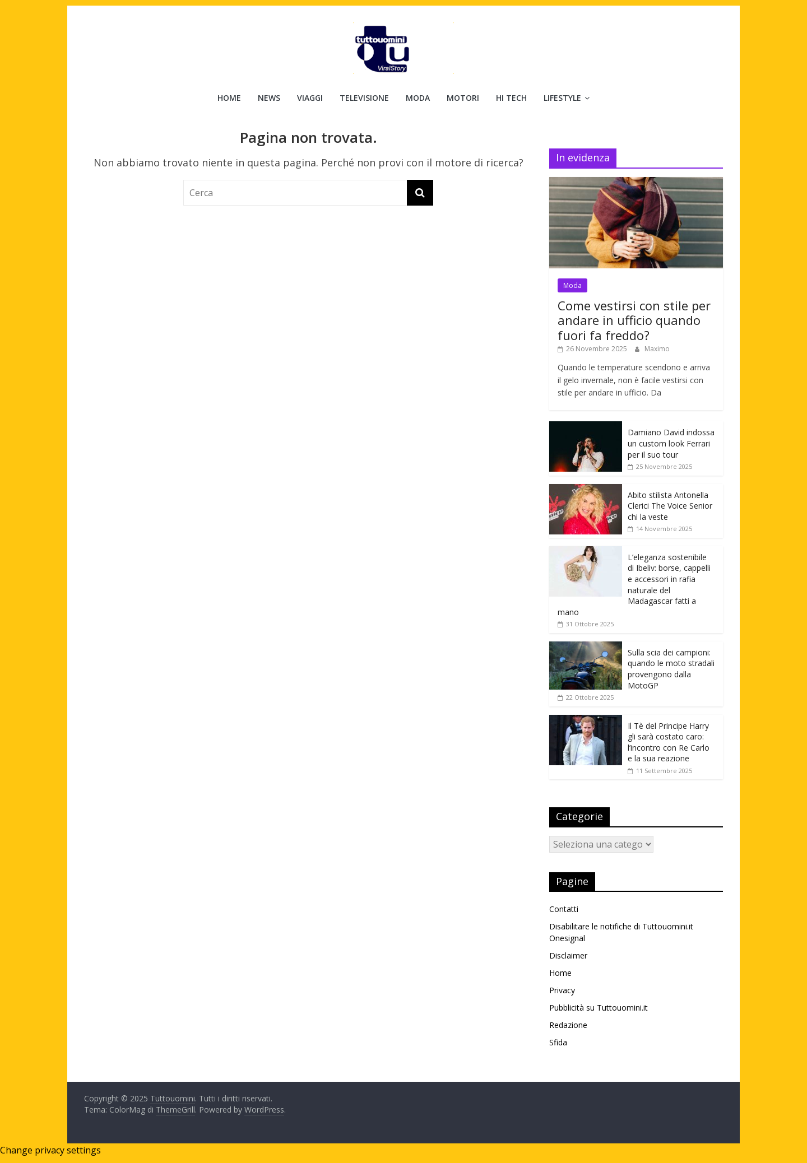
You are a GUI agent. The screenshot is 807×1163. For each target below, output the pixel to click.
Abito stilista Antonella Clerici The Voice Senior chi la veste (670, 506)
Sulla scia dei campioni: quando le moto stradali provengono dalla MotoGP (671, 669)
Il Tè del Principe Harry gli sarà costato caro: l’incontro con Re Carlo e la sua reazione (668, 742)
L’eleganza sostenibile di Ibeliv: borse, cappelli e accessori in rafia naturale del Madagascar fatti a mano (634, 584)
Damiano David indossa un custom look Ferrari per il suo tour (671, 443)
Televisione (364, 97)
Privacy (562, 990)
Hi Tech (511, 97)
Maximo (657, 348)
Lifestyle (562, 97)
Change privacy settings (50, 1150)
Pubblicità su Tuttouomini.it (598, 1007)
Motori (463, 97)
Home (229, 97)
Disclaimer (568, 955)
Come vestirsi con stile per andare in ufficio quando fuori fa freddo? (634, 320)
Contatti (563, 909)
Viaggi (310, 97)
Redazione (568, 1025)
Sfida (558, 1042)
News (269, 97)
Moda (418, 97)
